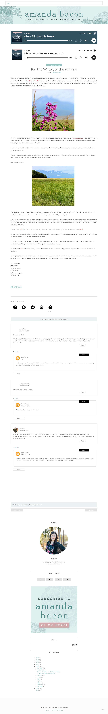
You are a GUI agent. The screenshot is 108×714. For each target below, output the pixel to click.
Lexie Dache (23, 329)
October (40, 668)
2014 (37, 666)
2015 (37, 664)
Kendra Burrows (24, 383)
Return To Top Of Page (54, 710)
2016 (37, 662)
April (39, 681)
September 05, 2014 (24, 330)
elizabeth (22, 428)
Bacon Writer (24, 357)
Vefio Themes (64, 707)
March (39, 683)
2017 (37, 661)
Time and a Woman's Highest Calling (48, 672)
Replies (17, 352)
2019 (37, 657)
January (40, 686)
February (40, 684)
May (38, 679)
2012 (37, 690)
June (39, 677)
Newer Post (17, 510)
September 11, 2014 (24, 430)
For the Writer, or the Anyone (46, 673)
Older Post (91, 510)
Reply (82, 345)
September (41, 670)
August (39, 675)
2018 (37, 659)
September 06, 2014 (24, 385)
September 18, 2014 (25, 359)
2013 (37, 688)
